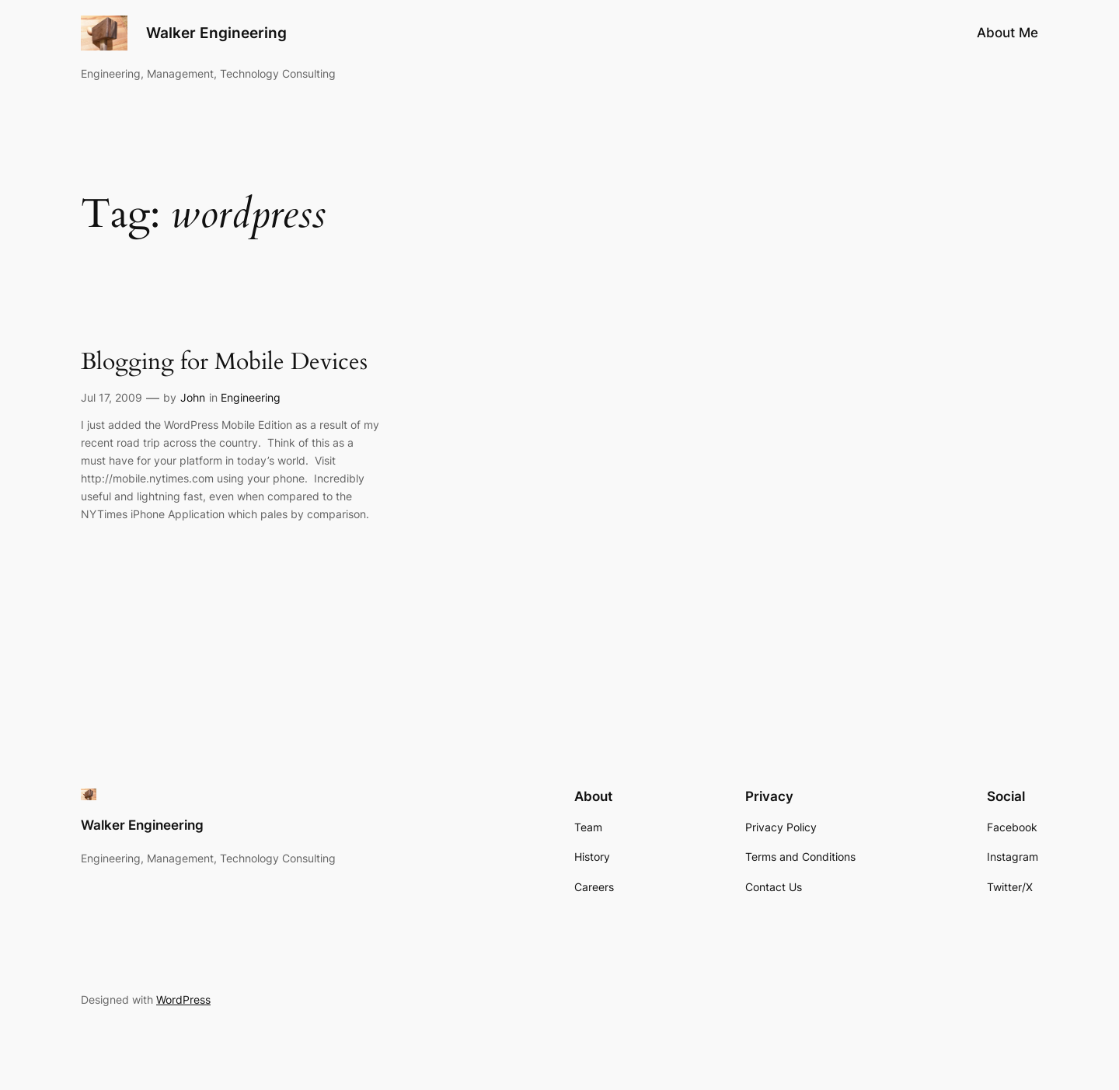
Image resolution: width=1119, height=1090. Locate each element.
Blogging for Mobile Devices (224, 363)
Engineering (251, 397)
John (192, 397)
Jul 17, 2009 (111, 397)
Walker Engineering (216, 32)
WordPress (183, 999)
